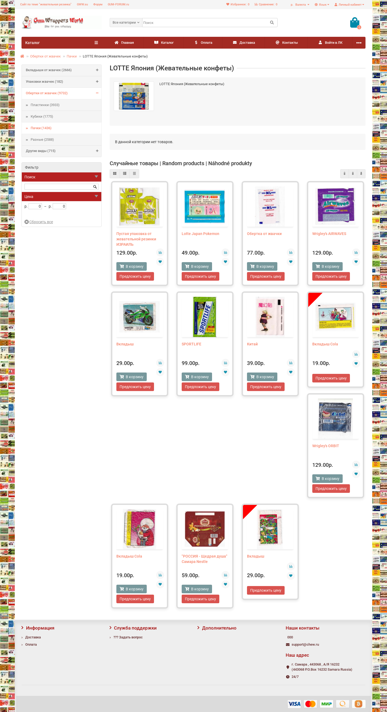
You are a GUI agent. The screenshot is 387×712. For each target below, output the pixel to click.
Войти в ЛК (330, 42)
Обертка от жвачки (264, 234)
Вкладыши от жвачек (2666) (63, 70)
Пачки (72, 56)
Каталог (164, 42)
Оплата (203, 42)
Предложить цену (135, 276)
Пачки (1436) (41, 128)
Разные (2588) (42, 140)
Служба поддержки (133, 628)
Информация (38, 628)
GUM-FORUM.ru (118, 4)
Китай (252, 344)
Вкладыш (125, 344)
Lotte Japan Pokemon (200, 234)
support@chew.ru (305, 644)
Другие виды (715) (63, 151)
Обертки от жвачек (45, 56)
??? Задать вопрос (128, 637)
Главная (124, 42)
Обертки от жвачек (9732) (63, 93)
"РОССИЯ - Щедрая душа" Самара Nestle (204, 559)
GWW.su (82, 4)
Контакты (286, 42)
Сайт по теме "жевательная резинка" (45, 4)
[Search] (210, 22)
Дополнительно (217, 628)
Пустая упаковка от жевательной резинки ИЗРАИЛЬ (136, 239)
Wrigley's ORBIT (325, 446)
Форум (97, 4)
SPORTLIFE (191, 344)
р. (299, 4)
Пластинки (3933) (45, 105)
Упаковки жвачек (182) (63, 82)
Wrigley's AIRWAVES (329, 234)
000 (290, 637)
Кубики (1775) (42, 116)
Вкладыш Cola (325, 344)
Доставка (243, 42)
